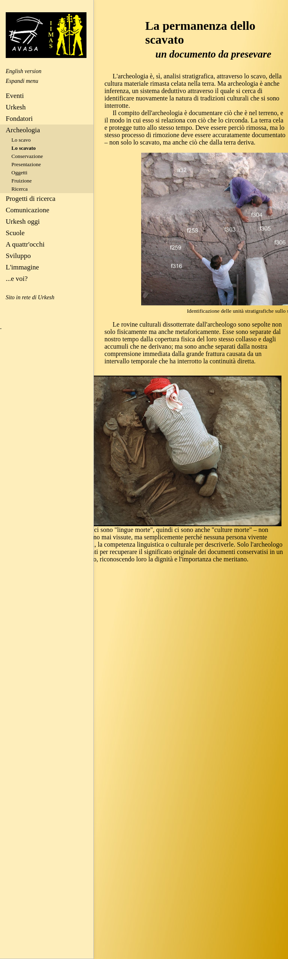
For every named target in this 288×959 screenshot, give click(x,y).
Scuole (15, 233)
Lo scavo (21, 140)
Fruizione (21, 181)
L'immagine (22, 267)
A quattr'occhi (25, 244)
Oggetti (19, 172)
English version (24, 71)
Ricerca (19, 189)
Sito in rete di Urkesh (30, 297)
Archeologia (23, 130)
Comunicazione (27, 210)
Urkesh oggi (23, 221)
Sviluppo (18, 256)
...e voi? (17, 279)
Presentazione (26, 164)
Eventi (15, 96)
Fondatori (19, 118)
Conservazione (27, 156)
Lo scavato (23, 148)
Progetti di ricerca (30, 198)
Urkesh (16, 107)
